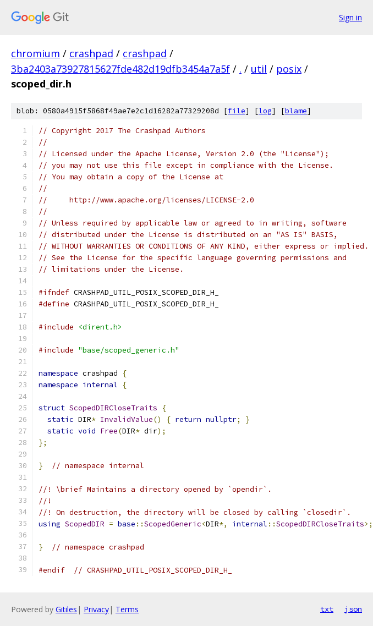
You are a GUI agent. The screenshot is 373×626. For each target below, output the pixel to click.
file (236, 111)
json (353, 609)
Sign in (350, 17)
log (265, 111)
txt (326, 609)
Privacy (96, 609)
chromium (35, 53)
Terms (127, 609)
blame (296, 111)
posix (288, 68)
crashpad (91, 53)
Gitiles (66, 609)
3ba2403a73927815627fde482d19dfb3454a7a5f (120, 68)
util (259, 68)
